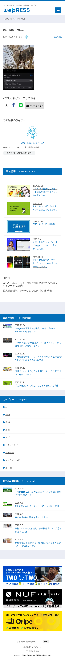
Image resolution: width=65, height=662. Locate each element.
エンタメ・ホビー (13, 460)
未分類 (8, 468)
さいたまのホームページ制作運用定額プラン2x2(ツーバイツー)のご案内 (31, 284)
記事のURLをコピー (34, 106)
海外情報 (9, 452)
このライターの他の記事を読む (19, 153)
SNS (7, 422)
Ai (6, 407)
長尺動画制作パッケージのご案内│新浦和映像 (27, 290)
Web (7, 414)
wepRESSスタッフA (13, 37)
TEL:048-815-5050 (32, 651)
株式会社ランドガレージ (32, 647)
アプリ (8, 437)
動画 (7, 430)
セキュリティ (11, 445)
